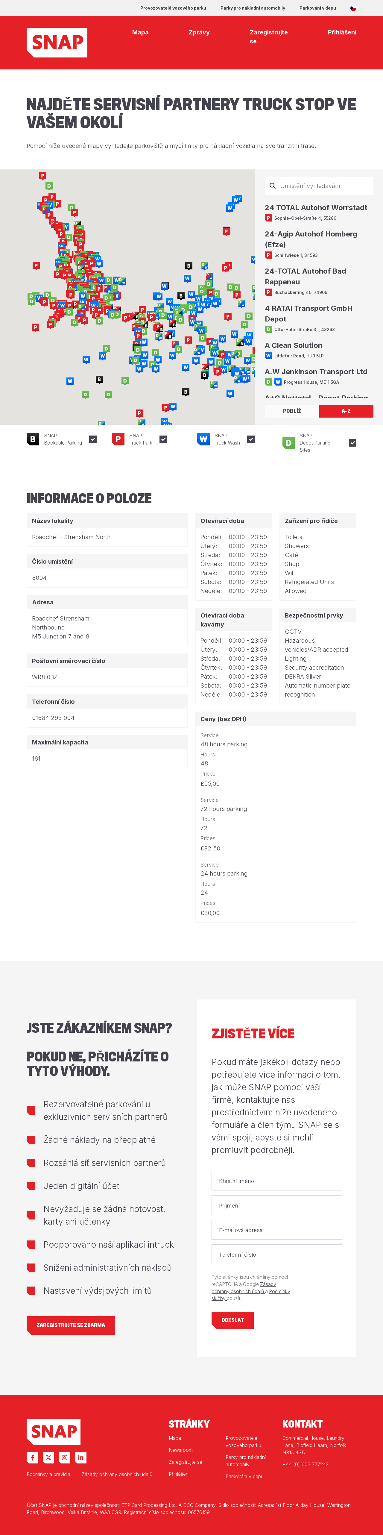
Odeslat (232, 1320)
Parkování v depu (318, 7)
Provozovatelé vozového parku (173, 7)
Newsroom (181, 1450)
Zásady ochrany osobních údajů (117, 1474)
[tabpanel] (319, 287)
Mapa (175, 1438)
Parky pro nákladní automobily (253, 7)
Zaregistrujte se (185, 1462)
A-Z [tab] (346, 411)
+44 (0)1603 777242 (305, 1464)
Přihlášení (179, 1474)
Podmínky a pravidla (48, 1474)
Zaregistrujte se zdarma (71, 1325)
